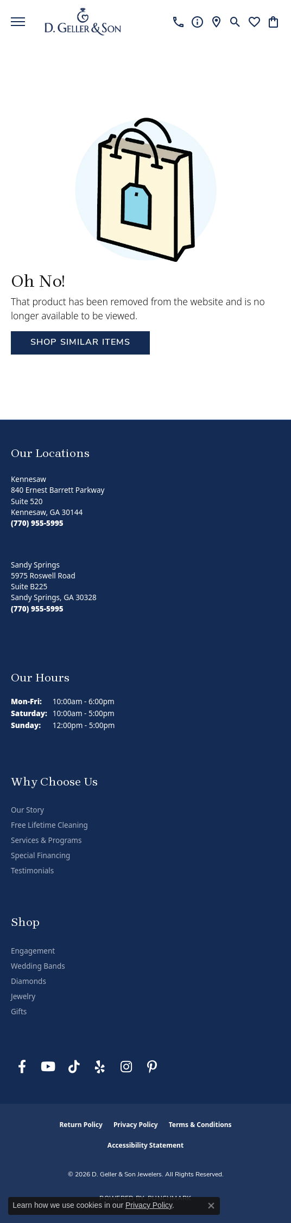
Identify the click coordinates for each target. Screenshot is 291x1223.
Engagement (33, 951)
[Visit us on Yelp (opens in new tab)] (100, 1067)
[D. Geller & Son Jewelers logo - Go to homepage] (83, 21)
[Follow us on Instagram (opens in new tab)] (126, 1067)
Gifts (19, 1011)
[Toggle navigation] (17, 22)
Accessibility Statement (145, 1145)
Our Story (27, 810)
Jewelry (23, 996)
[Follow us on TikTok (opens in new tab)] (74, 1067)
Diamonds (28, 981)
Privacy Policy (135, 1124)
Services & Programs (46, 840)
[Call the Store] (37, 523)
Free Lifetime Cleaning (49, 825)
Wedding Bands (38, 966)
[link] (178, 22)
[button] (235, 22)
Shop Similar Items (80, 342)
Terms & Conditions (200, 1124)
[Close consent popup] (211, 1205)
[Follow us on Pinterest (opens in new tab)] (152, 1067)
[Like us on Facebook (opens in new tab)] (22, 1067)
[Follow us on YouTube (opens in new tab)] (48, 1067)
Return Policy (81, 1124)
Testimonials (32, 871)
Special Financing (40, 855)
